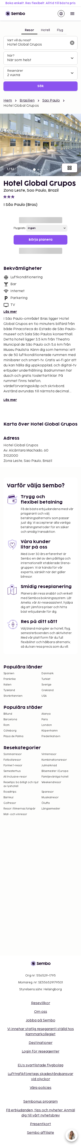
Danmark (47, 673)
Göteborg (9, 730)
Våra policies (40, 1088)
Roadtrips (9, 792)
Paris (44, 719)
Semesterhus (12, 771)
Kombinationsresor (54, 760)
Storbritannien (12, 696)
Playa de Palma (13, 736)
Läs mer (10, 311)
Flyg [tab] (60, 30)
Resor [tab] (29, 30)
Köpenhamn (49, 730)
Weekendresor (51, 782)
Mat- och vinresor (15, 814)
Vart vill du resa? (19, 40)
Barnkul (8, 797)
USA (44, 696)
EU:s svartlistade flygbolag (40, 1065)
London (46, 725)
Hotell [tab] (45, 30)
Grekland (47, 690)
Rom (6, 725)
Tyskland (9, 690)
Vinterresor (48, 754)
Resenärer (15, 71)
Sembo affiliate (40, 1133)
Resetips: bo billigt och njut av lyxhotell (20, 784)
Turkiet (45, 679)
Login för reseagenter (40, 1052)
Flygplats (19, 228)
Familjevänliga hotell (54, 776)
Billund (7, 714)
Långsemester (50, 808)
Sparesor (47, 792)
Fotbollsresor (12, 760)
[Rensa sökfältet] (72, 42)
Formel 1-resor (12, 765)
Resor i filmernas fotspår (19, 808)
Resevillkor (40, 1003)
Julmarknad (49, 765)
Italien (7, 684)
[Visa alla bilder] (70, 168)
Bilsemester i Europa (54, 771)
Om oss (40, 1012)
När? (10, 55)
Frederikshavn (50, 736)
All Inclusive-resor (15, 776)
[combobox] (37, 45)
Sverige (46, 684)
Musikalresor (50, 797)
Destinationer (40, 1043)
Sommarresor (12, 754)
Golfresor (9, 803)
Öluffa (45, 803)
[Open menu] (72, 13)
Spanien (8, 673)
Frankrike (9, 679)
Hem (7, 101)
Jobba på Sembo (40, 1020)
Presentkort (40, 1124)
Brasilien (27, 101)
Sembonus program (40, 1102)
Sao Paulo (51, 101)
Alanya (46, 714)
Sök (40, 86)
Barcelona (10, 719)
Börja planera (40, 239)
